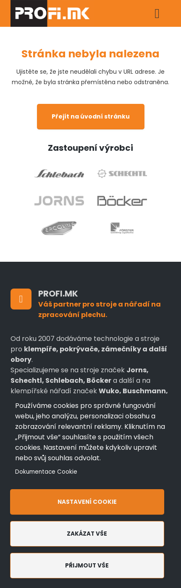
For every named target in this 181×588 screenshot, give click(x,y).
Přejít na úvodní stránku (91, 116)
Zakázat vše (87, 534)
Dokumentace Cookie (46, 472)
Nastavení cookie (87, 502)
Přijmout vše (87, 566)
